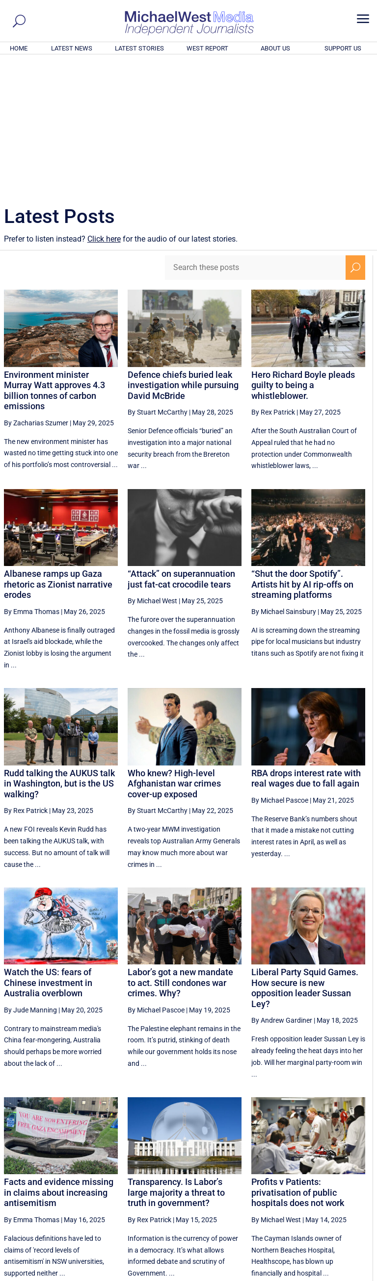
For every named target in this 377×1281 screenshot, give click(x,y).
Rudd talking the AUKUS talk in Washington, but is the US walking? (59, 650)
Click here (104, 105)
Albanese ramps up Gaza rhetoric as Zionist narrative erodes (58, 451)
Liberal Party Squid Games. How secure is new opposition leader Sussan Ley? (304, 855)
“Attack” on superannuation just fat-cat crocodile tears (181, 445)
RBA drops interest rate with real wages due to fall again (306, 645)
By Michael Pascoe (279, 667)
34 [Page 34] (308, 1182)
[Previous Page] (210, 1182)
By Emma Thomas (31, 478)
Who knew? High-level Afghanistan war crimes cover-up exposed (174, 650)
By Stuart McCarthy (158, 279)
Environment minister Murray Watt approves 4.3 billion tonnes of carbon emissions (54, 257)
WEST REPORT (207, 48)
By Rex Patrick (273, 279)
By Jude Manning (30, 877)
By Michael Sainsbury (283, 478)
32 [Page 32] (258, 1182)
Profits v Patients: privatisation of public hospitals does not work (297, 1059)
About (303, 1274)
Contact (328, 1274)
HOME (18, 48)
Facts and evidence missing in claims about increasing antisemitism (58, 1059)
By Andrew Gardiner (281, 887)
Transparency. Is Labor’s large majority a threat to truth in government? (176, 1059)
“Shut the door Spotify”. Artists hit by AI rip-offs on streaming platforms (302, 451)
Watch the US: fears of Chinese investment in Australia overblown (48, 849)
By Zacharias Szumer (36, 290)
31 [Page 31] (234, 1182)
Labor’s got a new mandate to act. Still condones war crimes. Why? (180, 849)
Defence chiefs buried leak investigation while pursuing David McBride (183, 252)
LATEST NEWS (71, 48)
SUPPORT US (342, 48)
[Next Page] (355, 1182)
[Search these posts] (255, 134)
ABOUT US (275, 48)
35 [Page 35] (333, 1182)
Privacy (356, 1274)
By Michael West (152, 467)
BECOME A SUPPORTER (329, 1219)
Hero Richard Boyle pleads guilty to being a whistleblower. (303, 252)
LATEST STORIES (139, 48)
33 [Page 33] (283, 1182)
